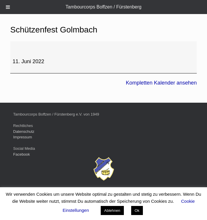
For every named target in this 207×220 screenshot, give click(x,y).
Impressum (22, 137)
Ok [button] (137, 210)
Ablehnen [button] (112, 210)
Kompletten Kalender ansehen (161, 83)
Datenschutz (23, 131)
